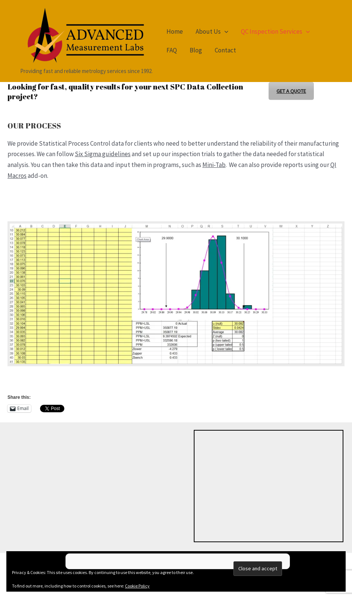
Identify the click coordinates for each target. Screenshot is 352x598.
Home (174, 31)
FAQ (171, 50)
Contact (225, 50)
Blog (196, 50)
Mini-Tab (214, 165)
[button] (224, 31)
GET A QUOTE (291, 91)
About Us (212, 31)
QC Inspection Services (275, 31)
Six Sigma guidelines (103, 154)
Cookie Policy (137, 586)
